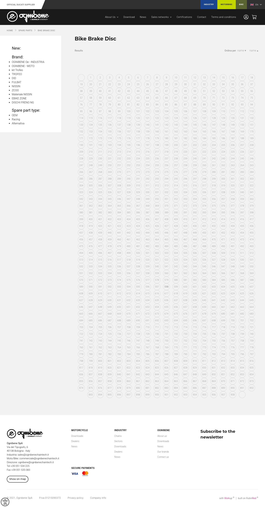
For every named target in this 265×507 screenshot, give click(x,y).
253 (138, 165)
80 (119, 104)
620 (195, 293)
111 (233, 111)
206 (233, 145)
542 (176, 266)
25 (138, 84)
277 (185, 172)
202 (195, 145)
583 (204, 280)
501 (148, 253)
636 (166, 300)
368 (148, 205)
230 (100, 158)
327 (119, 192)
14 (213, 77)
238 (176, 158)
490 (223, 246)
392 (195, 212)
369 (157, 205)
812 (214, 361)
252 (129, 165)
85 (166, 104)
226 (242, 151)
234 (138, 158)
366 (129, 205)
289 (119, 178)
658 (195, 307)
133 (81, 124)
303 (252, 178)
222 (204, 151)
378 (242, 205)
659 (204, 307)
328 (129, 192)
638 (185, 300)
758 (242, 340)
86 (176, 104)
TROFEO (17, 74)
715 (195, 327)
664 (252, 307)
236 (157, 158)
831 (214, 367)
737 (223, 334)
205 (223, 145)
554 (110, 273)
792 (204, 354)
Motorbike (226, 4)
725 (110, 334)
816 (252, 361)
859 (119, 381)
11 (185, 77)
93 (242, 104)
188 (242, 138)
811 (204, 361)
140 (148, 124)
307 (110, 185)
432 (214, 226)
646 (81, 307)
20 (90, 84)
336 (204, 192)
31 (195, 84)
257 (176, 165)
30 (185, 84)
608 (81, 293)
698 (214, 320)
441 (119, 232)
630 (110, 300)
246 (252, 158)
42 (119, 91)
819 (100, 367)
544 (195, 266)
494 (81, 253)
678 (204, 313)
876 (100, 388)
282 (233, 172)
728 (138, 334)
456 (81, 239)
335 (195, 192)
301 (233, 178)
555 (119, 273)
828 (185, 367)
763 (110, 347)
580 (176, 280)
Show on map (17, 479)
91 (223, 104)
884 (176, 388)
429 (185, 226)
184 (204, 138)
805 (148, 361)
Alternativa (18, 123)
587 (242, 280)
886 (195, 388)
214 (129, 151)
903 (185, 394)
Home (10, 30)
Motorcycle (79, 430)
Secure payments (83, 468)
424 (138, 226)
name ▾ (241, 50)
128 (214, 118)
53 (223, 91)
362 (91, 205)
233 (129, 158)
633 (138, 300)
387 (148, 212)
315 (185, 185)
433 (223, 226)
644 (242, 300)
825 (157, 367)
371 (176, 205)
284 (252, 172)
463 (148, 239)
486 (185, 246)
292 (148, 178)
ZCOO (15, 90)
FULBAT (16, 82)
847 (185, 374)
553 (100, 273)
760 (81, 347)
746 (129, 340)
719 (233, 327)
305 (91, 185)
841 (129, 374)
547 (223, 266)
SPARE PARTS (25, 30)
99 (119, 111)
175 (119, 138)
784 (129, 354)
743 (100, 340)
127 (204, 118)
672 (148, 313)
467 (185, 239)
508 (214, 253)
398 (252, 212)
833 (233, 367)
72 (223, 97)
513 (81, 259)
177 (138, 138)
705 (100, 327)
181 (176, 138)
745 (119, 340)
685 (91, 320)
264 (242, 165)
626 (252, 293)
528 (223, 259)
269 (110, 172)
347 (129, 199)
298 (204, 178)
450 (204, 232)
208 (252, 145)
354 (195, 199)
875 (91, 388)
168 (233, 131)
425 (148, 226)
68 (185, 97)
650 (119, 307)
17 (242, 77)
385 (129, 212)
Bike (241, 4)
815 (242, 361)
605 (233, 286)
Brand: (17, 57)
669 (119, 313)
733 (185, 334)
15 (223, 77)
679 (214, 313)
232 (119, 158)
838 (100, 374)
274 (157, 172)
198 (157, 145)
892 (252, 388)
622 (214, 293)
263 (233, 165)
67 (176, 97)
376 (223, 205)
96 (90, 111)
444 (148, 232)
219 (176, 151)
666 (91, 313)
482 (148, 246)
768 (157, 347)
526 (204, 259)
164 (195, 131)
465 (166, 239)
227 (252, 151)
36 (242, 84)
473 (242, 239)
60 (109, 97)
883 (166, 388)
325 (100, 192)
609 (91, 293)
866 (185, 381)
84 (157, 104)
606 (242, 286)
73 (232, 97)
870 (223, 381)
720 (242, 327)
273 (148, 172)
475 (81, 246)
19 (81, 84)
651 (129, 307)
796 (242, 354)
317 (204, 185)
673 (157, 313)
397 (242, 212)
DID (14, 78)
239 (185, 158)
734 (195, 334)
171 (81, 138)
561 (176, 273)
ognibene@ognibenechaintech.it (36, 462)
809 (185, 361)
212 (110, 151)
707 (119, 327)
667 (100, 313)
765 (129, 347)
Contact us (163, 457)
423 (129, 226)
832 (223, 367)
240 (195, 158)
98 (109, 111)
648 (100, 307)
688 (119, 320)
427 (166, 226)
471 (223, 239)
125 (185, 118)
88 (195, 104)
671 (138, 313)
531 (252, 259)
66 (166, 97)
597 (157, 286)
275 (166, 172)
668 (110, 313)
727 (129, 334)
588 (252, 280)
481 (138, 246)
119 (129, 118)
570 (81, 280)
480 (129, 246)
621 (204, 293)
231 (110, 158)
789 (176, 354)
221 (195, 151)
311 (148, 185)
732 (176, 334)
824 (148, 367)
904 (195, 394)
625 (242, 293)
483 (157, 246)
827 (176, 367)
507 (204, 253)
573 (110, 280)
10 (176, 77)
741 (81, 340)
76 (81, 104)
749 (157, 340)
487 (195, 246)
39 (90, 91)
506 (195, 253)
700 (233, 320)
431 (204, 226)
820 (110, 367)
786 (148, 354)
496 (100, 253)
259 (195, 165)
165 (204, 131)
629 (100, 300)
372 (185, 205)
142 (166, 124)
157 (129, 131)
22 (109, 84)
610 (100, 293)
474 (252, 239)
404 (129, 219)
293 (157, 178)
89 (204, 104)
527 (214, 259)
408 (166, 219)
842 (138, 374)
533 (91, 266)
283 (242, 172)
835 (252, 367)
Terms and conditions (223, 17)
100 (129, 111)
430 (195, 226)
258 (185, 165)
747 (138, 340)
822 (129, 367)
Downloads (77, 436)
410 (185, 219)
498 (119, 253)
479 (119, 246)
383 (110, 212)
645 (252, 300)
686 (100, 320)
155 (110, 131)
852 (233, 374)
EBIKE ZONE (19, 98)
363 (100, 205)
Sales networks (160, 17)
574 (119, 280)
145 (195, 124)
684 (81, 320)
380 (81, 212)
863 (157, 381)
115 (91, 118)
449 (195, 232)
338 (223, 192)
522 (166, 259)
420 (100, 226)
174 (110, 138)
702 (252, 320)
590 (91, 286)
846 (176, 374)
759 (252, 340)
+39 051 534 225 (20, 466)
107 (195, 111)
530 (242, 259)
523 (176, 259)
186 (223, 138)
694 (176, 320)
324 (91, 192)
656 (176, 307)
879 (129, 388)
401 (100, 219)
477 (100, 246)
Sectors (118, 441)
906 (214, 394)
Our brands (163, 451)
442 (129, 232)
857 (100, 381)
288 (110, 178)
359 (242, 199)
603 (214, 286)
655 (166, 307)
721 (252, 327)
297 (195, 178)
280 (214, 172)
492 (242, 246)
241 (204, 158)
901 (166, 394)
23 (119, 84)
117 (110, 118)
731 (166, 334)
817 (81, 367)
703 (81, 327)
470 (214, 239)
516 (110, 259)
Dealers (75, 441)
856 (91, 381)
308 (119, 185)
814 (233, 361)
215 (138, 151)
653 (148, 307)
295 (176, 178)
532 (81, 266)
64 (147, 97)
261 (214, 165)
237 (166, 158)
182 (185, 138)
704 (91, 327)
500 (138, 253)
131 (242, 118)
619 (185, 293)
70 (204, 97)
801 (110, 361)
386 (138, 212)
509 (223, 253)
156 (119, 131)
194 (119, 145)
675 (176, 313)
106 (185, 111)
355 (204, 199)
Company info (98, 498)
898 (138, 394)
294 (166, 178)
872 (242, 381)
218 (166, 151)
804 (138, 361)
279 (204, 172)
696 (195, 320)
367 (138, 205)
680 (223, 313)
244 (233, 158)
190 (81, 145)
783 (119, 354)
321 (242, 185)
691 (148, 320)
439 (100, 232)
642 (223, 300)
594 (129, 286)
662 (233, 307)
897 (129, 394)
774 (214, 347)
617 (166, 293)
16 (232, 77)
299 (214, 178)
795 (233, 354)
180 (166, 138)
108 (204, 111)
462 (138, 239)
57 (81, 97)
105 (176, 111)
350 (157, 199)
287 (100, 178)
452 (223, 232)
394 (214, 212)
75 (251, 97)
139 (138, 124)
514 (91, 259)
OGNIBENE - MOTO (23, 66)
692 (157, 320)
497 (110, 253)
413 (214, 219)
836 (81, 374)
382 (100, 212)
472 (233, 239)
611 (110, 293)
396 (233, 212)
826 (166, 367)
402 (110, 219)
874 (81, 388)
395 (223, 212)
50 (195, 91)
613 (129, 293)
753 (195, 340)
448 (185, 232)
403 (119, 219)
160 (157, 131)
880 (138, 388)
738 (233, 334)
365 (119, 205)
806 (157, 361)
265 (252, 165)
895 (110, 394)
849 (204, 374)
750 (166, 340)
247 (81, 165)
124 (176, 118)
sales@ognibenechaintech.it (33, 454)
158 (138, 131)
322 (252, 185)
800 (100, 361)
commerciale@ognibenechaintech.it (39, 458)
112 (242, 111)
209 (81, 151)
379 (252, 205)
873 (252, 381)
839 (110, 374)
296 (185, 178)
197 (148, 145)
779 (81, 354)
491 (233, 246)
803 (129, 361)
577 (148, 280)
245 (242, 158)
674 (166, 313)
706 (110, 327)
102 (148, 111)
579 (166, 280)
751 (176, 340)
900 (157, 394)
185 (214, 138)
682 (242, 313)
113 (252, 111)
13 (204, 77)
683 (252, 313)
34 (223, 84)
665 (81, 313)
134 (91, 124)
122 (157, 118)
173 (100, 138)
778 (252, 347)
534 (100, 266)
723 (91, 334)
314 (176, 185)
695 (185, 320)
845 (166, 374)
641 (214, 300)
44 (138, 91)
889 (223, 388)
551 (81, 273)
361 (81, 205)
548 (233, 266)
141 (157, 124)
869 (214, 381)
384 (119, 212)
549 (242, 266)
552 (91, 273)
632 (129, 300)
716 (204, 327)
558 (148, 273)
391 (185, 212)
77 (90, 104)
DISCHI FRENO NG (23, 102)
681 (233, 313)
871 (233, 381)
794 (223, 354)
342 (81, 199)
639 (195, 300)
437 (81, 232)
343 (91, 199)
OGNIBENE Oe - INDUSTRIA (28, 62)
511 (242, 253)
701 (242, 320)
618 (176, 293)
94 (251, 104)
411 (195, 219)
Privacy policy (75, 498)
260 (204, 165)
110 (223, 111)
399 (81, 219)
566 (223, 273)
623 (223, 293)
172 (91, 138)
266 (81, 172)
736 (214, 334)
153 (91, 131)
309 (129, 185)
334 (185, 192)
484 (166, 246)
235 (148, 158)
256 (166, 165)
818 (91, 367)
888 (214, 388)
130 (233, 118)
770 (176, 347)
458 (100, 239)
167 (223, 131)
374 (204, 205)
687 (110, 320)
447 (176, 232)
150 (242, 124)
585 (223, 280)
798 (81, 361)
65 (157, 97)
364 (110, 205)
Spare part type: (26, 110)
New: (16, 48)
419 (91, 226)
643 (233, 300)
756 (223, 340)
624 (233, 293)
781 (100, 354)
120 (138, 118)
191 (91, 145)
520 (148, 259)
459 (110, 239)
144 (185, 124)
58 (90, 97)
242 (214, 158)
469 (204, 239)
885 (185, 388)
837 (91, 374)
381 (91, 212)
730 (157, 334)
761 (91, 347)
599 (176, 286)
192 (100, 145)
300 (223, 178)
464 (157, 239)
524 (185, 259)
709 (138, 327)
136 (110, 124)
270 (119, 172)
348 (138, 199)
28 (166, 84)
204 (214, 145)
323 (81, 192)
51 (204, 91)
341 (252, 192)
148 (223, 124)
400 (91, 219)
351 (166, 199)
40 (100, 91)
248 (91, 165)
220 (185, 151)
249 (100, 165)
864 (166, 381)
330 (148, 192)
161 (166, 131)
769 (166, 347)
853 (242, 374)
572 (100, 280)
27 (157, 84)
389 (166, 212)
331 (157, 192)
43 (128, 91)
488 (204, 246)
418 (81, 226)
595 (138, 286)
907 (223, 394)
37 (251, 84)
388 (157, 212)
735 (204, 334)
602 (204, 286)
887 (204, 388)
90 (213, 104)
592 (110, 286)
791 (195, 354)
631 (119, 300)
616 (157, 293)
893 (91, 394)
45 (147, 91)
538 (138, 266)
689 (129, 320)
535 (110, 266)
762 (100, 347)
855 (81, 381)
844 (157, 374)
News (143, 17)
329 (138, 192)
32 (204, 84)
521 (157, 259)
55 (242, 91)
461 (129, 239)
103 (157, 111)
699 (223, 320)
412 (204, 219)
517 (119, 259)
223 (214, 151)
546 (214, 266)
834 (242, 367)
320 (233, 185)
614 (138, 293)
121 (148, 118)
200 (176, 145)
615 (148, 293)
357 (223, 199)
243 (223, 158)
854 (252, 374)
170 (252, 131)
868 (204, 381)
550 (252, 266)
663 (242, 307)
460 (119, 239)
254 (148, 165)
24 (128, 84)
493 (252, 246)
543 (185, 266)
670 (129, 313)
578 (157, 280)
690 (138, 320)
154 (100, 131)
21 (100, 84)
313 (166, 185)
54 (232, 91)
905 (204, 394)
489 (214, 246)
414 (223, 219)
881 (148, 388)
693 (166, 320)
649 (110, 307)
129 (223, 118)
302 (242, 178)
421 (110, 226)
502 (157, 253)
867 (195, 381)
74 (242, 97)
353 (185, 199)
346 (119, 199)
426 (157, 226)
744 (110, 340)
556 (129, 273)
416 (242, 219)
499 (129, 253)
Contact (201, 17)
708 (129, 327)
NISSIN (16, 86)
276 (176, 172)
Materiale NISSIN (22, 94)
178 (148, 138)
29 (176, 84)
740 (252, 334)
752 (185, 340)
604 (223, 286)
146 (204, 124)
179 (157, 138)
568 (242, 273)
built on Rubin (248, 498)
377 (233, 205)
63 (138, 97)
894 (100, 394)
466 (176, 239)
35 (232, 84)
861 (138, 381)
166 (214, 131)
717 (214, 327)
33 (213, 84)
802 (119, 361)
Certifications (184, 17)
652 (138, 307)
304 (81, 185)
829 (195, 367)
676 (185, 313)
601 (195, 286)
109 (214, 111)
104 (166, 111)
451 (214, 232)
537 (129, 266)
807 (166, 361)
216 (148, 151)
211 (100, 151)
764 (119, 347)
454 (242, 232)
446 (166, 232)
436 (252, 226)
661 (223, 307)
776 (233, 347)
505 (185, 253)
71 (213, 97)
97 (100, 111)
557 (138, 273)
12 (195, 77)
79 (109, 104)
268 (100, 172)
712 (166, 327)
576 (138, 280)
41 (109, 91)
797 (252, 354)
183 (195, 138)
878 (119, 388)
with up (226, 498)
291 (138, 178)
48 (176, 91)
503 (166, 253)
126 (195, 118)
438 (91, 232)
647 (91, 307)
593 (119, 286)
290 (129, 178)
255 (157, 165)
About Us (110, 17)
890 (233, 388)
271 (129, 172)
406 (148, 219)
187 (233, 138)
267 (91, 172)
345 (110, 199)
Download (129, 17)
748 (148, 340)
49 (185, 91)
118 (119, 118)
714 (185, 327)
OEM (15, 115)
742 (91, 340)
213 (119, 151)
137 (119, 124)
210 (91, 151)
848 (195, 374)
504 (176, 253)
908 (233, 394)
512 (252, 253)
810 (195, 361)
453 (233, 232)
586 (233, 280)
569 (252, 273)
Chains (118, 436)
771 (185, 347)
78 (100, 104)
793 (214, 354)
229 (91, 158)
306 (100, 185)
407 (157, 219)
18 (251, 77)
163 (185, 131)
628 (91, 300)
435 (242, 226)
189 (252, 138)
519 (138, 259)
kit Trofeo (17, 70)
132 (252, 118)
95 (81, 111)
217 (157, 151)
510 (233, 253)
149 (233, 124)
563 (195, 273)
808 (176, 361)
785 (138, 354)
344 (100, 199)
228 (81, 158)
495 (91, 253)
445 (157, 232)
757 (233, 340)
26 (147, 84)
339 (233, 192)
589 (81, 286)
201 (185, 145)
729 (148, 334)
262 (223, 165)
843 (148, 374)
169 (242, 131)
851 (223, 374)
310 (138, 185)
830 (204, 367)
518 (129, 259)
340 (242, 192)
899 (148, 394)
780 (91, 354)
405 (138, 219)
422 (119, 226)
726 (119, 334)
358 (233, 199)
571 (91, 280)
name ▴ (253, 50)
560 (166, 273)
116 (100, 118)
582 (195, 280)
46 (157, 91)
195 (129, 145)
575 (129, 280)
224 (223, 151)
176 (129, 138)
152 (81, 131)
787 (157, 354)
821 (119, 367)
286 (91, 178)
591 (100, 286)
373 (195, 205)
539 (148, 266)
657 (185, 307)
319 (223, 185)
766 (138, 347)
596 (148, 286)
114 (81, 118)
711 (157, 327)
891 (242, 388)
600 (185, 286)
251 (119, 165)
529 (233, 259)
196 (138, 145)
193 (110, 145)
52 (213, 91)
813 (223, 361)
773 (204, 347)
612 (119, 293)
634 (148, 300)
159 (148, 131)
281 (223, 172)
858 (110, 381)
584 (214, 280)
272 (138, 172)
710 (148, 327)
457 (91, 239)
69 (195, 97)
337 (214, 192)
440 (110, 232)
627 (81, 300)
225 (233, 151)
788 (166, 354)
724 (100, 334)
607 (252, 286)
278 (195, 172)
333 (176, 192)
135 (100, 124)
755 (214, 340)
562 (185, 273)
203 (204, 145)
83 (147, 104)
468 (195, 239)
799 (91, 361)
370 (166, 205)
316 (195, 185)
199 (166, 145)
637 (176, 300)
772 (195, 347)
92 (232, 104)
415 (233, 219)
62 (128, 97)
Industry (209, 4)
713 (176, 327)
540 (157, 266)
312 (157, 185)
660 (214, 307)
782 (110, 354)
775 (223, 347)
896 (119, 394)
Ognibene (163, 430)
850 (214, 374)
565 (214, 273)
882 (157, 388)
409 (176, 219)
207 (242, 145)
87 (185, 104)
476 (91, 246)
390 (176, 212)
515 (100, 259)
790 (185, 354)
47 (166, 91)
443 (138, 232)
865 (176, 381)
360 (252, 199)
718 (223, 327)
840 (119, 374)
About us (162, 436)
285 (81, 178)
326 (110, 192)
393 (204, 212)
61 (119, 97)
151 (252, 124)
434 (233, 226)
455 (252, 232)
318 (214, 185)
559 (157, 273)
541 (166, 266)
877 (110, 388)
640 (204, 300)
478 (110, 246)
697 (204, 320)
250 (110, 165)
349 (148, 199)
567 (233, 273)
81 (128, 104)
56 (251, 91)
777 (242, 347)
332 (166, 192)
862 (148, 381)
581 (185, 280)
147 (214, 124)
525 (195, 259)
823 (138, 367)
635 (157, 300)
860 (129, 381)
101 (138, 111)
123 (166, 118)
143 (176, 124)
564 (204, 273)
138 (129, 124)
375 (214, 205)
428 (176, 226)
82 (138, 104)
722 (81, 334)
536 (119, 266)
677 (195, 313)
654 (157, 307)
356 (214, 199)
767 (148, 347)
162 (176, 131)
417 (252, 219)
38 (81, 91)
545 (204, 266)
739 (242, 334)
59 (100, 97)
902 (176, 394)
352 (176, 199)
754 (204, 340)
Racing (16, 119)
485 (176, 246)
